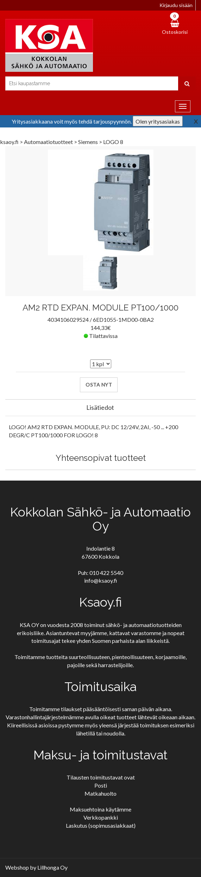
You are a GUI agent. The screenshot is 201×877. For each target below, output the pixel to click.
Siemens (88, 141)
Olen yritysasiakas (158, 121)
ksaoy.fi (9, 141)
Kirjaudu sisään (176, 5)
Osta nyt (99, 385)
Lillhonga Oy (52, 867)
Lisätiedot (100, 407)
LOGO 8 (113, 141)
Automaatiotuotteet (49, 141)
